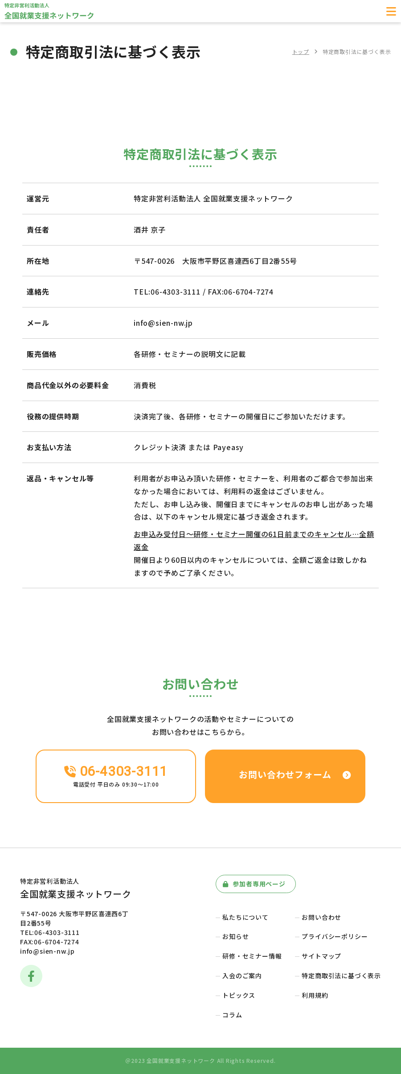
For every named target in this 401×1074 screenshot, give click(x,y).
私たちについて (245, 917)
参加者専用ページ (254, 883)
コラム (232, 1014)
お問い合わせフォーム (295, 774)
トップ (300, 51)
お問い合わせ (321, 917)
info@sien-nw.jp (47, 951)
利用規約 (315, 995)
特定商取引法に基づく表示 (341, 975)
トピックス (238, 995)
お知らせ (235, 936)
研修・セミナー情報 (252, 955)
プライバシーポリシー (335, 936)
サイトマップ (321, 955)
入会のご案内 (242, 975)
